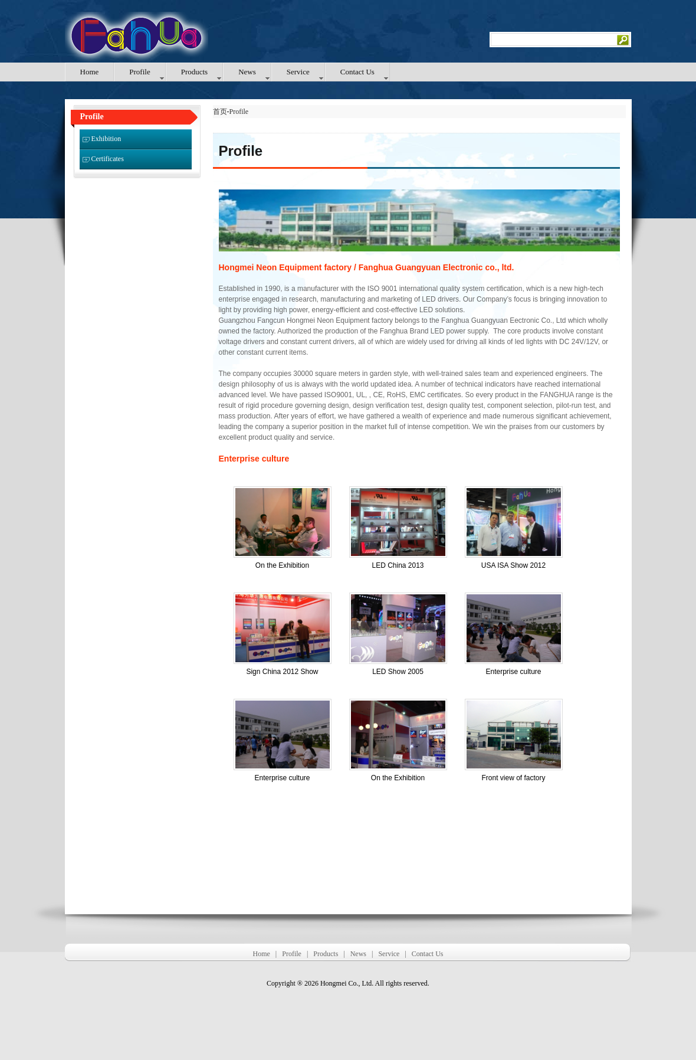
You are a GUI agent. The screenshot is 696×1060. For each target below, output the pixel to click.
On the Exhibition (282, 565)
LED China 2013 (397, 565)
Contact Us (428, 954)
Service (388, 954)
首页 (220, 111)
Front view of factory (513, 778)
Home (261, 954)
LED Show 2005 (397, 672)
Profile (239, 111)
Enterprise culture (513, 672)
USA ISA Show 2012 (513, 565)
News (358, 954)
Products (325, 954)
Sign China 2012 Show (282, 672)
